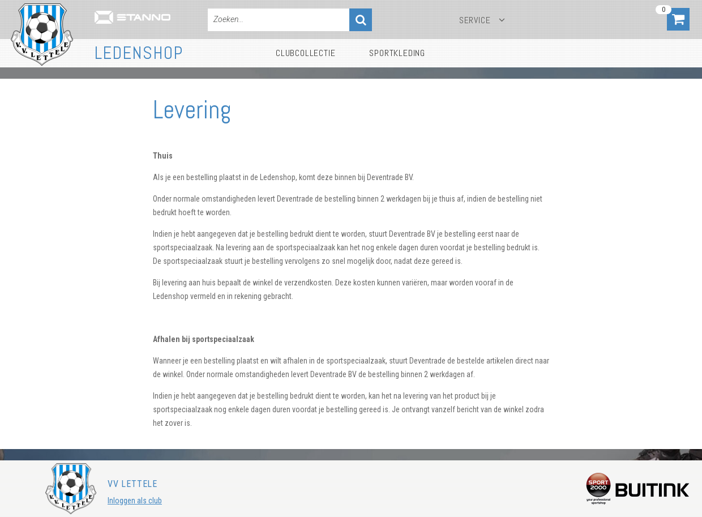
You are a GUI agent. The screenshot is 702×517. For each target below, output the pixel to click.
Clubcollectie (305, 53)
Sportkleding (397, 53)
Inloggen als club (135, 500)
